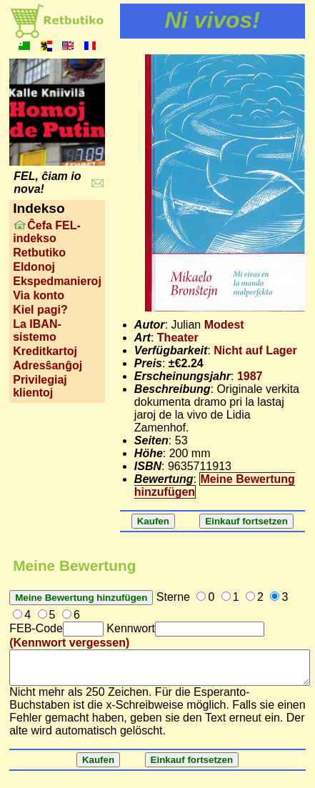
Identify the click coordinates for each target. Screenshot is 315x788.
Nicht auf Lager (255, 350)
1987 (250, 376)
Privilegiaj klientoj (40, 386)
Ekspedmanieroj (57, 281)
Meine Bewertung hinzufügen (214, 485)
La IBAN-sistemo (37, 330)
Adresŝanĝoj (47, 365)
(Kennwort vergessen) (69, 643)
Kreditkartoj (45, 351)
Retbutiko (39, 252)
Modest (224, 325)
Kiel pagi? (40, 310)
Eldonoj (34, 267)
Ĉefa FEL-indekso (47, 231)
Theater (178, 337)
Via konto (38, 295)
